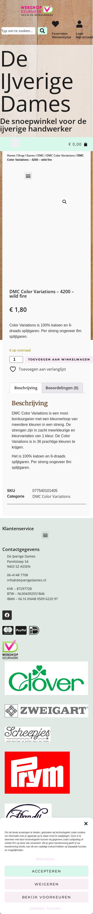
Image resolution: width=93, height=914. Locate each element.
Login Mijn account (84, 35)
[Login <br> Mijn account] (79, 24)
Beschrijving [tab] (25, 387)
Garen (31, 155)
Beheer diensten (45, 858)
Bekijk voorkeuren (46, 897)
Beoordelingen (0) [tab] (62, 387)
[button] (86, 823)
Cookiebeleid (37, 908)
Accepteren (46, 871)
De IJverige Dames (37, 80)
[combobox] (18, 30)
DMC (40, 155)
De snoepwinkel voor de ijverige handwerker (43, 125)
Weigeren (47, 884)
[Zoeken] (42, 30)
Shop (20, 155)
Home (11, 155)
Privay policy (54, 908)
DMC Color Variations (60, 155)
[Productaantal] (16, 359)
